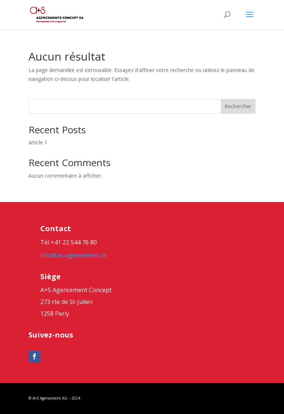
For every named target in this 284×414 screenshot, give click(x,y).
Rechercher (237, 106)
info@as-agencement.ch (73, 255)
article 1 (37, 142)
